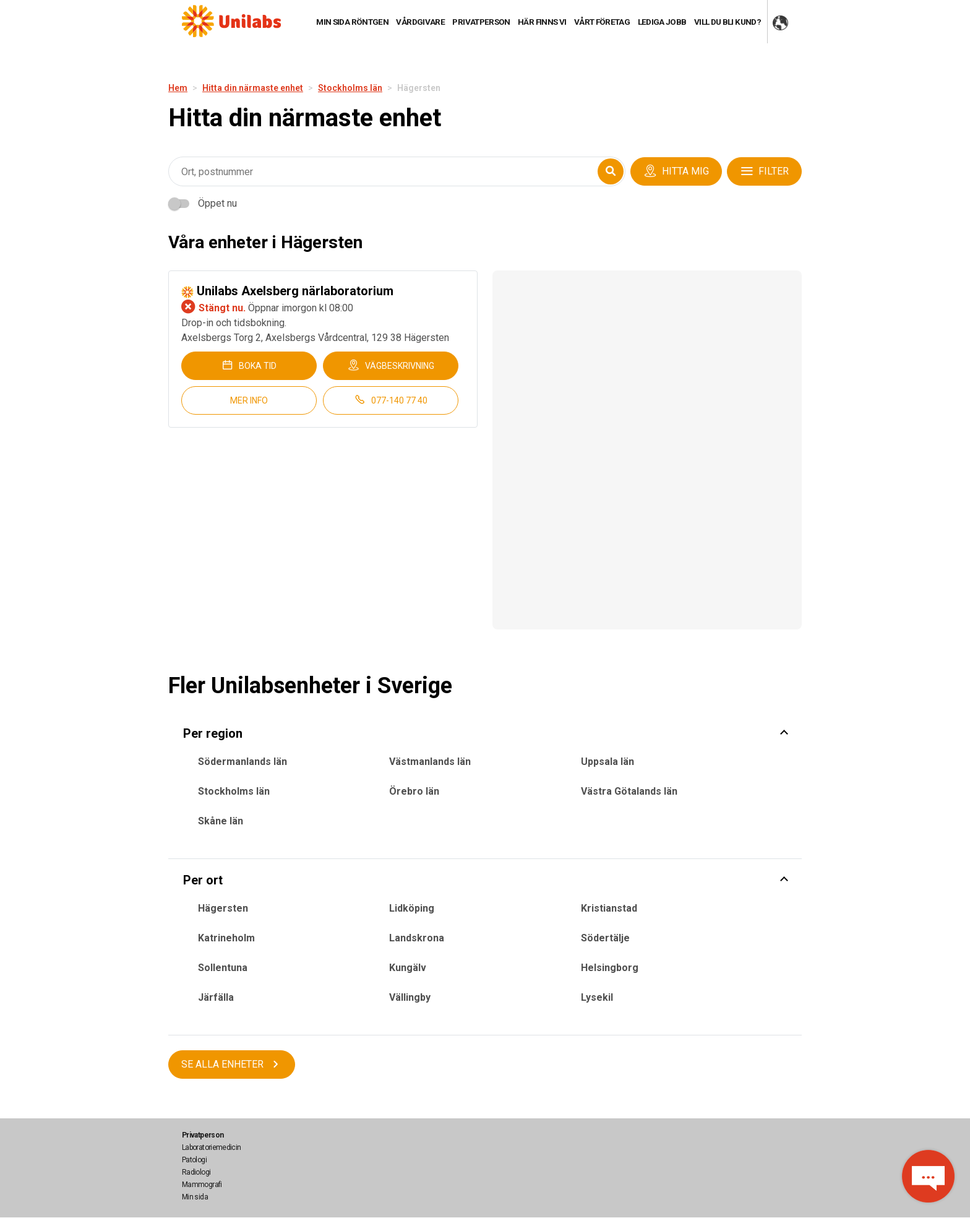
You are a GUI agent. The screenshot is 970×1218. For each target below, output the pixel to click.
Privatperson (481, 22)
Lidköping (411, 908)
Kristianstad (609, 908)
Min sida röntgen (352, 22)
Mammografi (202, 1184)
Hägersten (223, 908)
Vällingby (410, 997)
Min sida (195, 1197)
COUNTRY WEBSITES (780, 23)
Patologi (194, 1159)
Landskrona (416, 938)
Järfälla (216, 997)
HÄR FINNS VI (542, 22)
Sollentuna (222, 968)
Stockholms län (234, 791)
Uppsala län (607, 761)
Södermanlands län (242, 761)
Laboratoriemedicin (211, 1147)
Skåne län (220, 821)
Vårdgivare (420, 22)
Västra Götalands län (629, 791)
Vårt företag (602, 22)
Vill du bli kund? (727, 22)
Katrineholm (226, 938)
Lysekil (597, 997)
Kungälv (407, 968)
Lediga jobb (662, 22)
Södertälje (605, 938)
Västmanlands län (430, 761)
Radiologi (196, 1172)
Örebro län (414, 791)
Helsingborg (609, 968)
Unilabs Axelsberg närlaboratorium (287, 290)
